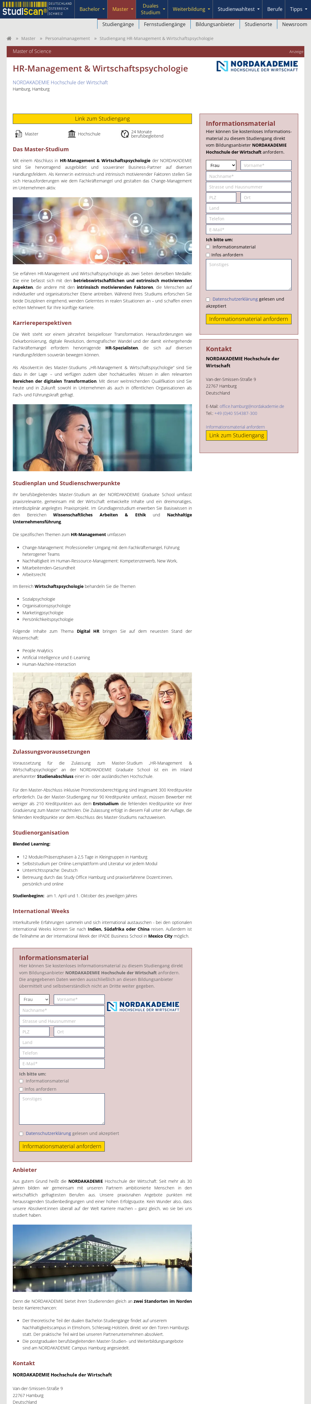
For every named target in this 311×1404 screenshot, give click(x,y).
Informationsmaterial (47, 1081)
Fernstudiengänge (165, 24)
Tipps (296, 9)
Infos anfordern (40, 1089)
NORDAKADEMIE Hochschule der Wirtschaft (60, 82)
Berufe (274, 9)
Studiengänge (118, 24)
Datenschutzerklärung (48, 1133)
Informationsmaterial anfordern (235, 427)
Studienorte (258, 24)
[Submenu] (103, 9)
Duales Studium (150, 9)
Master (120, 9)
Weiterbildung (189, 9)
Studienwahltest (236, 9)
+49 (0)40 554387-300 (235, 413)
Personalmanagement (67, 38)
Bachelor (90, 9)
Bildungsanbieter (215, 24)
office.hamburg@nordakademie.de (252, 406)
